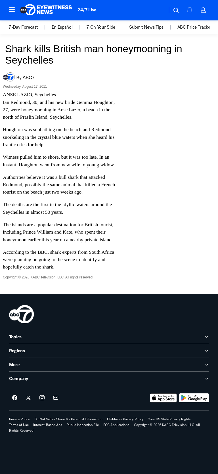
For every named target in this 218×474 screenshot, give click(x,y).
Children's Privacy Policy (125, 419)
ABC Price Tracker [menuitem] (194, 27)
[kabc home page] (21, 314)
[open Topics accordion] (109, 337)
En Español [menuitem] (62, 27)
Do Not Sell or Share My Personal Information (68, 419)
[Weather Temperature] (158, 10)
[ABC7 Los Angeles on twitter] (28, 398)
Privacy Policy (19, 419)
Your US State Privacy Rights (169, 419)
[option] (30, 27)
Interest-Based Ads (47, 425)
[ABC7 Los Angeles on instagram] (42, 398)
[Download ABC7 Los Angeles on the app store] (163, 397)
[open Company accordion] (109, 378)
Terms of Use (19, 425)
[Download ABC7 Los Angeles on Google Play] (194, 397)
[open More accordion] (109, 364)
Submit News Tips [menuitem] (146, 27)
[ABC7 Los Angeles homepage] (46, 10)
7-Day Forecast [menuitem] (23, 27)
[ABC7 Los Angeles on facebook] (14, 398)
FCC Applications (116, 425)
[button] (12, 9)
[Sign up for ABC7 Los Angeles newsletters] (55, 398)
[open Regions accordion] (109, 351)
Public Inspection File (83, 425)
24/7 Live (87, 10)
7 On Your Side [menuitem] (100, 27)
